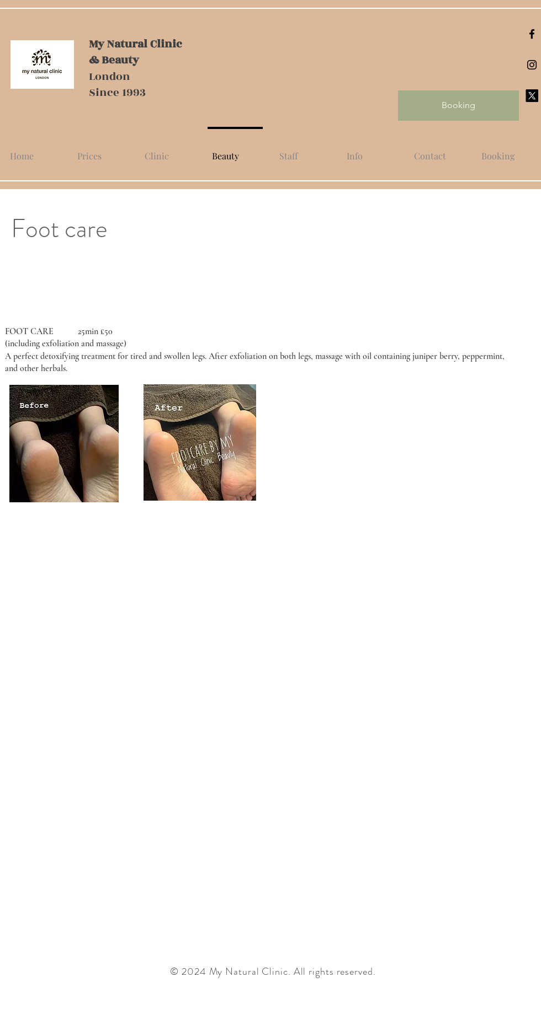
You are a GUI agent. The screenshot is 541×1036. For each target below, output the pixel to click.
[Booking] (458, 105)
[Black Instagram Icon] (532, 64)
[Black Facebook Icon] (532, 34)
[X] (532, 95)
